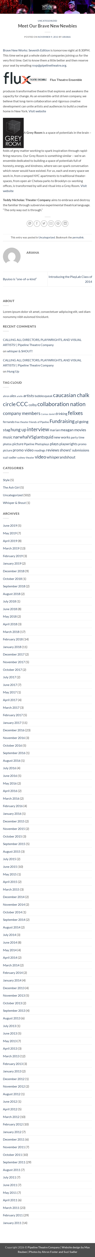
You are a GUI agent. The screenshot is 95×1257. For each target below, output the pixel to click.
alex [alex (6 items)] (13, 396)
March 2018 (11, 632)
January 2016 (12, 813)
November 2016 (14, 738)
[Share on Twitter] (44, 223)
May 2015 (10, 874)
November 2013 (14, 995)
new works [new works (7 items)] (62, 437)
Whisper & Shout (14, 502)
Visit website (37, 111)
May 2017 (10, 692)
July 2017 (9, 677)
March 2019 (11, 548)
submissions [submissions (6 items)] (80, 450)
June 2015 (10, 866)
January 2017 (12, 722)
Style (6, 480)
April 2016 (10, 791)
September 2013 (14, 1010)
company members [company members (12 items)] (21, 413)
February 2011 (13, 1215)
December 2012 (13, 1079)
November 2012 (14, 1086)
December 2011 (13, 1139)
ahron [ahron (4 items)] (6, 396)
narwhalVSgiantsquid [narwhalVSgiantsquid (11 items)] (33, 436)
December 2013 (13, 988)
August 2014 (11, 927)
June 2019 (10, 525)
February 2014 (13, 972)
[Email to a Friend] (51, 223)
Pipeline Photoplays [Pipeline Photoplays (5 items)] (36, 444)
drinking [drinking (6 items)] (61, 414)
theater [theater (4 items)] (30, 457)
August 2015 (11, 851)
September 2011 (14, 1162)
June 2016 (10, 775)
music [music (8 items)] (8, 437)
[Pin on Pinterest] (58, 223)
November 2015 (14, 828)
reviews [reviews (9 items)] (52, 450)
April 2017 (10, 700)
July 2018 (9, 601)
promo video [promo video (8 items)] (23, 450)
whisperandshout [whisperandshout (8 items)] (61, 457)
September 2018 (14, 586)
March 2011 (11, 1207)
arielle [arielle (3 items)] (20, 396)
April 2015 (10, 881)
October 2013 (12, 1003)
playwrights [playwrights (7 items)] (68, 444)
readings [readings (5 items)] (39, 450)
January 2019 (12, 563)
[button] (5, 7)
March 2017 (11, 707)
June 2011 (10, 1185)
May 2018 (10, 616)
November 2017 (14, 662)
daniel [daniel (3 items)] (52, 414)
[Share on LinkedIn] (65, 223)
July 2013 (9, 1026)
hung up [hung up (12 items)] (18, 429)
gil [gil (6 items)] (77, 422)
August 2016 (11, 760)
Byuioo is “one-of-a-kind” (20, 279)
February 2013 (13, 1064)
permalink (78, 237)
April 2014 (10, 957)
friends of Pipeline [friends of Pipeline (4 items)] (39, 422)
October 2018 (12, 578)
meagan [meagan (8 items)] (67, 430)
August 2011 (11, 1170)
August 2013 (11, 1018)
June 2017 (10, 685)
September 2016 (14, 753)
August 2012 (11, 1094)
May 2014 (10, 950)
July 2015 (9, 859)
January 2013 (12, 1071)
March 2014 (11, 965)
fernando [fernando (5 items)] (8, 422)
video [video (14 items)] (40, 457)
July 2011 (9, 1177)
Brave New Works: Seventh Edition (26, 50)
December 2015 (13, 821)
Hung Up (13, 371)
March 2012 (11, 1117)
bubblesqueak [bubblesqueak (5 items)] (43, 396)
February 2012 (13, 1124)
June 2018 (10, 609)
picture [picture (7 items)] (17, 444)
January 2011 (12, 1223)
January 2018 (12, 647)
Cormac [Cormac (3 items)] (44, 414)
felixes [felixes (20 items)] (75, 413)
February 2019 (13, 556)
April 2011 (10, 1200)
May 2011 (10, 1192)
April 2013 (10, 1048)
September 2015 (14, 844)
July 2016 (9, 768)
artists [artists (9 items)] (28, 395)
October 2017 (12, 669)
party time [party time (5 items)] (77, 437)
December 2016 (13, 730)
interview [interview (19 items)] (38, 429)
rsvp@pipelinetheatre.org (49, 65)
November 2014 (14, 904)
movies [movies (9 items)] (80, 429)
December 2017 (13, 654)
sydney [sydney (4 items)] (21, 457)
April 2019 (10, 541)
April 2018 (10, 624)
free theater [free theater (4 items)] (22, 422)
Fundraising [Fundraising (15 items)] (62, 421)
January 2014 (12, 980)
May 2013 (10, 1041)
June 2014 (10, 942)
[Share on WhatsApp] (30, 223)
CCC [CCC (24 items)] (22, 403)
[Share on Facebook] (37, 223)
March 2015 (11, 889)
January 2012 (12, 1132)
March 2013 (11, 1056)
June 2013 (10, 1033)
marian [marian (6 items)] (55, 430)
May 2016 (10, 783)
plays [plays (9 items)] (54, 443)
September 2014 (14, 919)
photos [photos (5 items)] (7, 444)
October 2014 (12, 912)
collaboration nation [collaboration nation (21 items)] (61, 404)
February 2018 (13, 639)
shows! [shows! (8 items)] (65, 450)
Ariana (66, 37)
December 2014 (13, 897)
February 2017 (13, 715)
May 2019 (10, 533)
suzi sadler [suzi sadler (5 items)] (10, 457)
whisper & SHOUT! (20, 351)
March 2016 (11, 798)
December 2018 (13, 571)
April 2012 (10, 1109)
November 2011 (14, 1147)
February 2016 (13, 806)
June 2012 (10, 1101)
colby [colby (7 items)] (33, 405)
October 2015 (12, 836)
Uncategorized (47, 20)
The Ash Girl (11, 487)
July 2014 (9, 935)
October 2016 (12, 745)
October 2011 (12, 1154)
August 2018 (11, 594)
